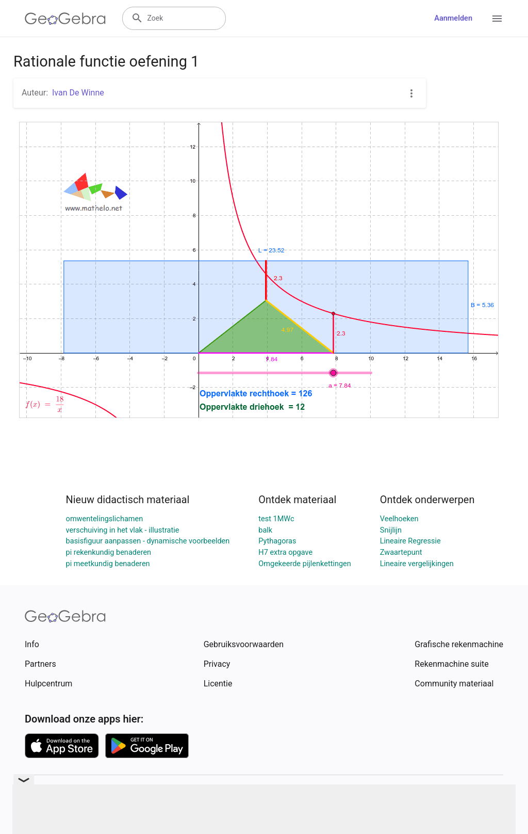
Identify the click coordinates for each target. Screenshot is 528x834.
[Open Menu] (497, 18)
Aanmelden (453, 18)
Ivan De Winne (78, 93)
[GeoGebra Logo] (65, 18)
